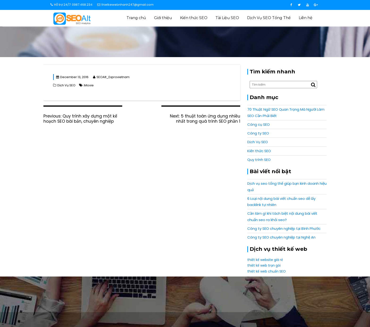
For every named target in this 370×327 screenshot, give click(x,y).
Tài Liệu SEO (227, 18)
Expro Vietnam (303, 316)
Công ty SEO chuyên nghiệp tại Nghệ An (281, 237)
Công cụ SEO (258, 124)
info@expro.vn (93, 291)
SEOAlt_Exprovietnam (111, 77)
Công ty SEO (258, 133)
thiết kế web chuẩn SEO (266, 271)
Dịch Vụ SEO (236, 39)
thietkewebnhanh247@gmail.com (125, 4)
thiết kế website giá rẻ (265, 259)
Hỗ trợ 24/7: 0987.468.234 (71, 4)
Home (218, 39)
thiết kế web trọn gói (264, 265)
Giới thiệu (163, 18)
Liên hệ (305, 18)
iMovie (89, 85)
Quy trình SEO (259, 159)
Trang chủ (136, 18)
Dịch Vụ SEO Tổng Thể (269, 18)
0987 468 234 (277, 291)
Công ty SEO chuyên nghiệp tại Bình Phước (283, 228)
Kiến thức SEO (193, 18)
